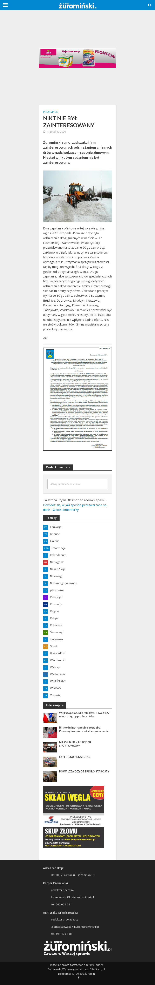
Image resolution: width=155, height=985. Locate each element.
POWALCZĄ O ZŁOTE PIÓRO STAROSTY (84, 771)
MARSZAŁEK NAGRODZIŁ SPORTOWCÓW (75, 744)
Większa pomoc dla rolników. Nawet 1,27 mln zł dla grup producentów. (84, 714)
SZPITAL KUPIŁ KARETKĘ (74, 756)
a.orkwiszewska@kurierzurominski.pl (75, 927)
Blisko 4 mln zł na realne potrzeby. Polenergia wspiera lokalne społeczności (84, 729)
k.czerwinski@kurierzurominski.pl (72, 897)
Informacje (50, 112)
